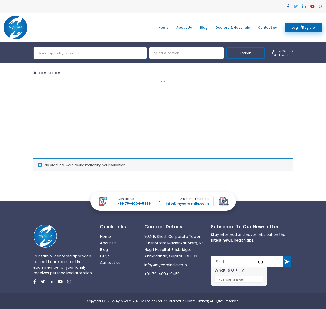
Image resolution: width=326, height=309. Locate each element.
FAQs (105, 256)
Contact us (267, 27)
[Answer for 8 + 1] (238, 279)
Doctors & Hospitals (233, 27)
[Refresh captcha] (260, 262)
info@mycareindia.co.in (187, 203)
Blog (204, 27)
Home (163, 27)
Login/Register (304, 27)
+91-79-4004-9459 (134, 203)
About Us (184, 27)
